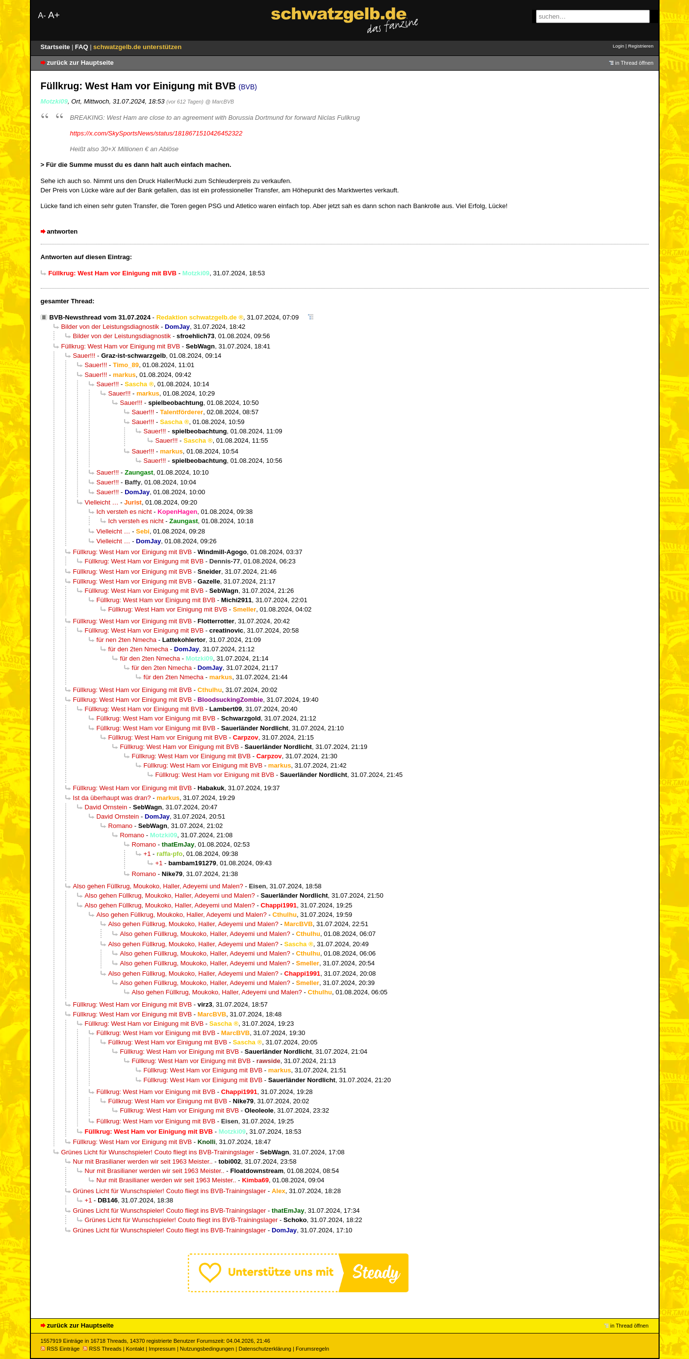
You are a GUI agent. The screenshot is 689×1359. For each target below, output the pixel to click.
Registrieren (641, 46)
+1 (147, 853)
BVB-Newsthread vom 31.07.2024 (100, 317)
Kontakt (135, 1349)
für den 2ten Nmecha (138, 649)
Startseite (56, 47)
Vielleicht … (102, 502)
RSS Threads (102, 1349)
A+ (54, 15)
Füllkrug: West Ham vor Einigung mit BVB (120, 346)
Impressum (162, 1349)
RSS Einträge (60, 1349)
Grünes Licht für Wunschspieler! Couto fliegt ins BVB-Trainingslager (158, 1152)
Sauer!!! (84, 355)
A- (42, 15)
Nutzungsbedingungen (207, 1349)
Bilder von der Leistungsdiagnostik (110, 326)
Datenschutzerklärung (264, 1349)
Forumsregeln (312, 1349)
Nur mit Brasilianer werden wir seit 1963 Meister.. (143, 1161)
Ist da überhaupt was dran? (112, 797)
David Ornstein (106, 807)
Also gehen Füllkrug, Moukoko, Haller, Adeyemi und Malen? (158, 886)
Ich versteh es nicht (124, 511)
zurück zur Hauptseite (80, 62)
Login (618, 46)
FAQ (82, 47)
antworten (62, 231)
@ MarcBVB (219, 102)
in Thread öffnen (634, 63)
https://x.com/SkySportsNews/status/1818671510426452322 (156, 133)
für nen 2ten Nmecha (127, 639)
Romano (120, 825)
